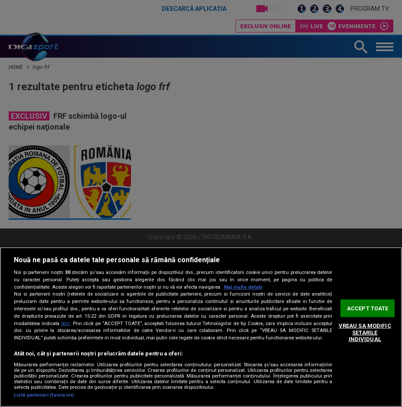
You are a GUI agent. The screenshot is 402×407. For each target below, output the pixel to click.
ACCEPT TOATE (368, 308)
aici (65, 323)
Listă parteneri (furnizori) (44, 395)
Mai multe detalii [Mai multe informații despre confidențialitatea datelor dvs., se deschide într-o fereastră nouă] (243, 287)
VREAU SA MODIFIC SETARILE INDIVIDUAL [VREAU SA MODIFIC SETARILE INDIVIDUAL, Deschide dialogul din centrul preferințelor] (365, 332)
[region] (201, 327)
